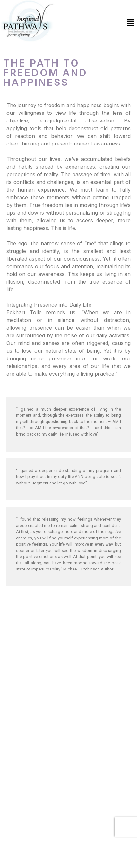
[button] (130, 22)
